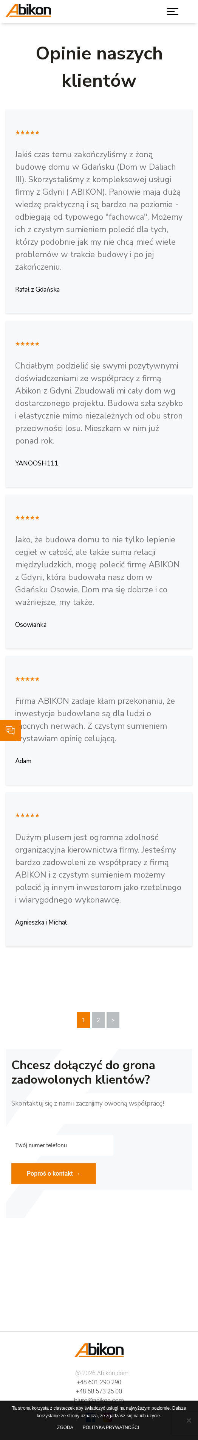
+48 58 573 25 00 (99, 1391)
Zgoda (65, 1427)
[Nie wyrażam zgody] (188, 1420)
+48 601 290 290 (99, 1382)
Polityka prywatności (111, 1427)
